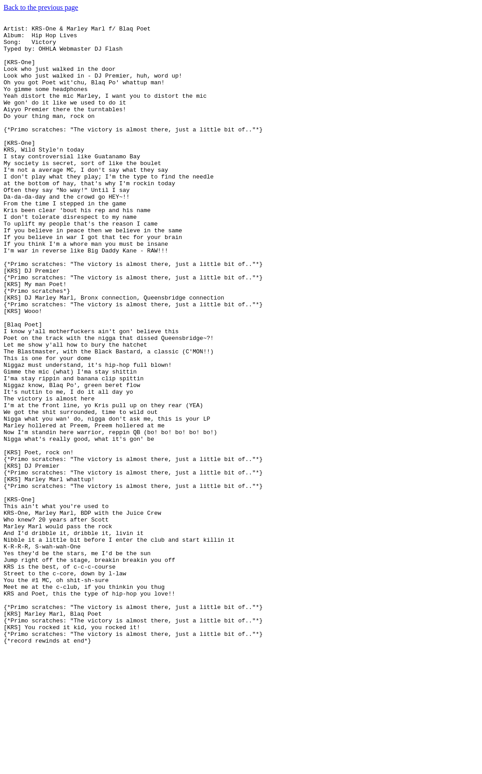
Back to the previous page (41, 7)
